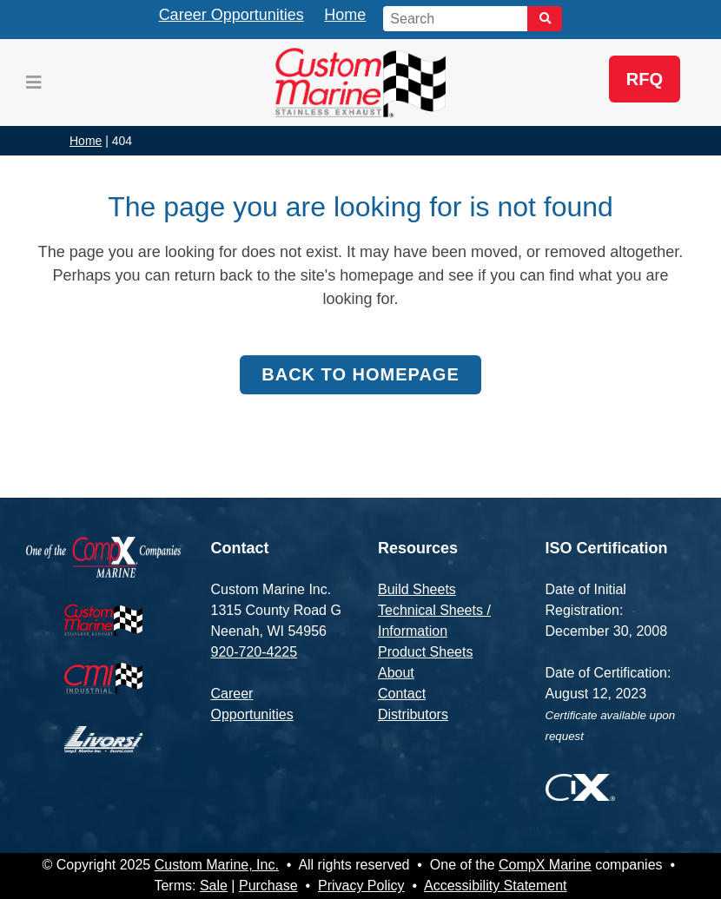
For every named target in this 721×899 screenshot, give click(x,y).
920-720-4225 (254, 652)
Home (345, 14)
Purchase (268, 885)
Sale (214, 885)
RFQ (644, 79)
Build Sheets (417, 589)
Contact (402, 693)
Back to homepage (360, 374)
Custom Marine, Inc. (217, 864)
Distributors (413, 714)
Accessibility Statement (495, 885)
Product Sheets (425, 652)
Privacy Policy (361, 885)
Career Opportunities (231, 14)
